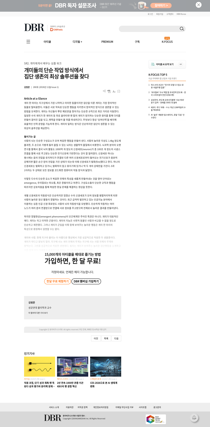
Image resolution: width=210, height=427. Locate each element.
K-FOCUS (167, 42)
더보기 (104, 91)
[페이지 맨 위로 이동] (195, 418)
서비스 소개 (54, 407)
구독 (137, 42)
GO (181, 64)
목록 (106, 338)
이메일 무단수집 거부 (124, 407)
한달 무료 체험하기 (58, 281)
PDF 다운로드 (109, 91)
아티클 (47, 42)
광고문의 (157, 407)
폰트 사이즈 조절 (114, 91)
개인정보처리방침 (100, 407)
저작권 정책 (83, 407)
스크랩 (118, 91)
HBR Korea (181, 14)
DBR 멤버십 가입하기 (86, 281)
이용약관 (70, 407)
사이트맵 (142, 407)
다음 (116, 338)
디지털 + (77, 42)
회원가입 (159, 14)
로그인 (150, 14)
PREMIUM (107, 42)
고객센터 (169, 14)
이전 (96, 338)
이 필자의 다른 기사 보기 (38, 312)
